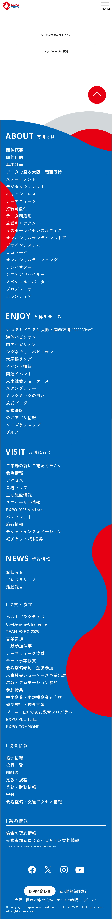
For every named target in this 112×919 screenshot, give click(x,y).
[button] (97, 95)
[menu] (105, 6)
